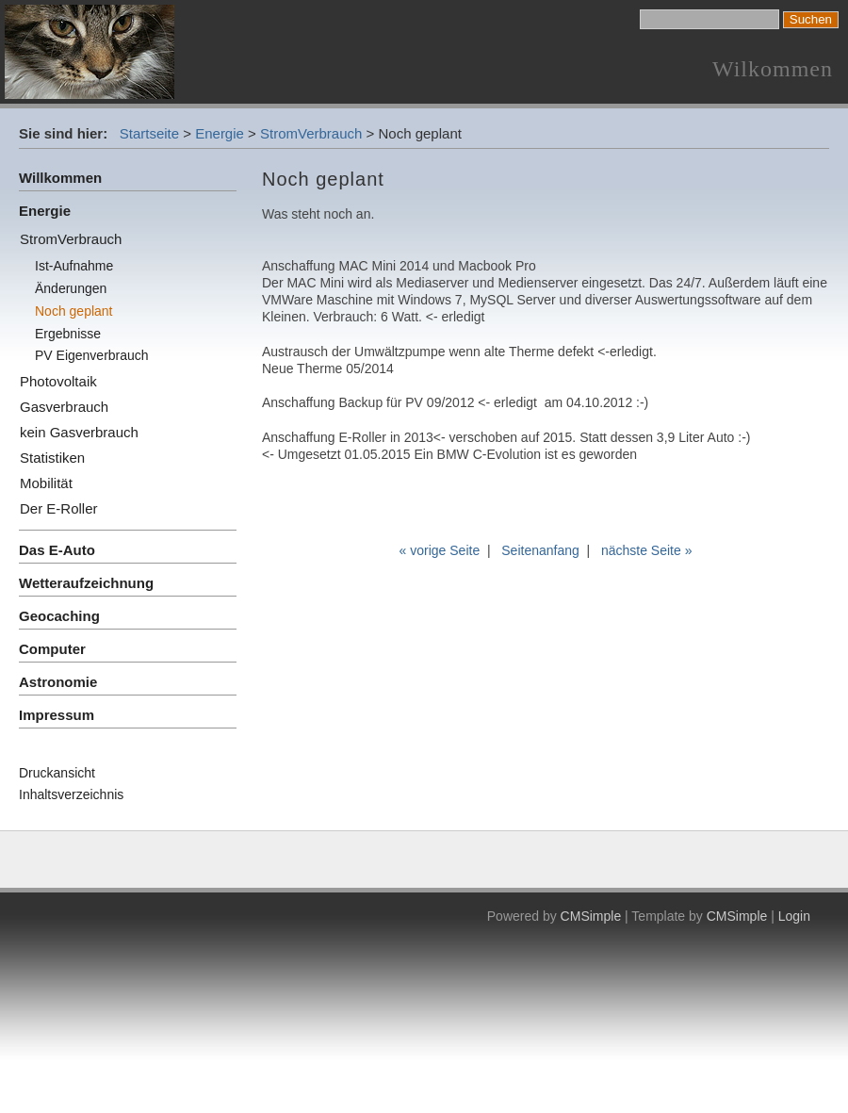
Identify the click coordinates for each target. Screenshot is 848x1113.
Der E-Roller (59, 508)
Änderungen (70, 288)
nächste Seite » (647, 550)
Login (794, 916)
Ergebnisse (68, 333)
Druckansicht (57, 772)
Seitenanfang (540, 550)
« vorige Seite (440, 550)
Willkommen (60, 178)
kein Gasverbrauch (79, 432)
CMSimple (591, 916)
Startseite (149, 133)
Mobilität (46, 483)
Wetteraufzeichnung (86, 583)
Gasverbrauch (64, 407)
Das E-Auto (57, 550)
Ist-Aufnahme (74, 265)
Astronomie (58, 682)
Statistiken (52, 458)
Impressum (56, 715)
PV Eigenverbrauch (92, 355)
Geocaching (59, 616)
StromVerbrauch (311, 133)
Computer (52, 649)
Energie (219, 133)
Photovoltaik (58, 381)
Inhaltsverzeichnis (71, 794)
